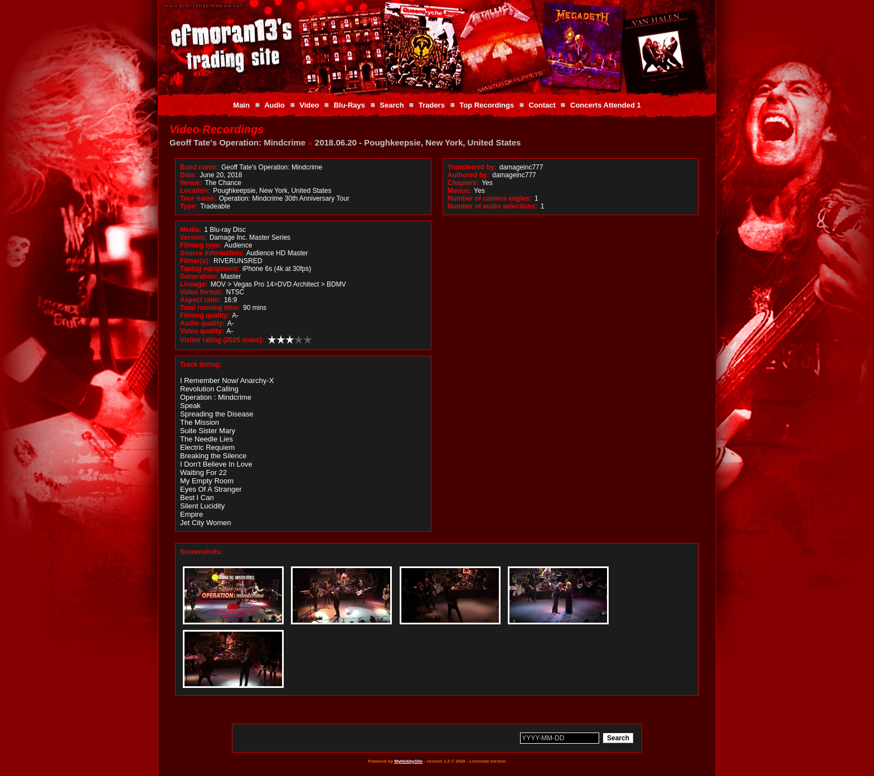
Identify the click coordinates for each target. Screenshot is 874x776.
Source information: (212, 253)
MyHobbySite (408, 761)
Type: (188, 206)
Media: (190, 230)
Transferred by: (472, 167)
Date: (188, 175)
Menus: (459, 191)
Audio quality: (202, 323)
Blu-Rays (349, 105)
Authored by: (468, 175)
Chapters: (463, 183)
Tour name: (198, 198)
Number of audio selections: (492, 206)
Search (392, 105)
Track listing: (200, 364)
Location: (195, 191)
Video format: (201, 292)
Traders (432, 105)
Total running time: (210, 308)
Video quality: (202, 331)
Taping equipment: (209, 269)
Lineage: (193, 284)
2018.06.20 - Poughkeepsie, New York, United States (418, 142)
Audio (274, 105)
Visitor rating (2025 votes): (222, 340)
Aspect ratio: (200, 300)
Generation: (198, 276)
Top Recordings (486, 105)
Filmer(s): (195, 261)
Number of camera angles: (490, 198)
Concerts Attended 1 (605, 105)
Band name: (199, 167)
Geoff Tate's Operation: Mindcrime (237, 142)
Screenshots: (201, 552)
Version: (193, 237)
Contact (541, 105)
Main (241, 105)
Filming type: (201, 245)
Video (309, 105)
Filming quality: (205, 315)
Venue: (191, 183)
